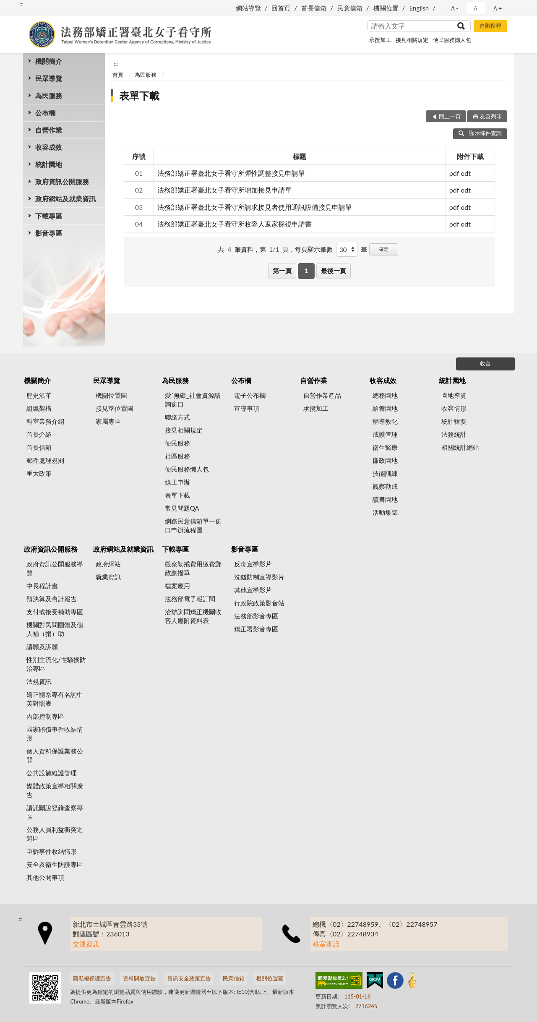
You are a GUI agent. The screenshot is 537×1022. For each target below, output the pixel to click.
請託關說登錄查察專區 (54, 812)
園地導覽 (454, 395)
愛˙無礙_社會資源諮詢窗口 (193, 399)
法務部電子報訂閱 (190, 598)
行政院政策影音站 (259, 603)
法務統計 (454, 434)
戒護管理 (385, 434)
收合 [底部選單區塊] (485, 363)
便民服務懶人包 (452, 39)
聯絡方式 (177, 417)
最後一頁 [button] (333, 270)
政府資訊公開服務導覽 (54, 568)
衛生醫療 (385, 447)
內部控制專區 (45, 716)
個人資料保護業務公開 (54, 755)
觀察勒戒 (385, 486)
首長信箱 (313, 8)
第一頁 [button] (282, 270)
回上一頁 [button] (450, 116)
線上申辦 (177, 482)
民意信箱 (349, 8)
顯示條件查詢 (480, 133)
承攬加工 (380, 39)
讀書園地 (385, 499)
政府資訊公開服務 (62, 181)
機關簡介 (48, 61)
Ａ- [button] (454, 8)
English (419, 8)
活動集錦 (385, 512)
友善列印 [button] (491, 116)
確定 (383, 249)
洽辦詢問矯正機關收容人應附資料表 (193, 616)
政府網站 (108, 564)
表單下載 (139, 95)
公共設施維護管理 (51, 773)
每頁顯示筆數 (314, 249)
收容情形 (454, 408)
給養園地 (385, 408)
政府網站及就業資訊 (65, 199)
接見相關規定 (412, 39)
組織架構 (39, 408)
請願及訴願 (42, 646)
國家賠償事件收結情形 (54, 733)
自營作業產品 (322, 395)
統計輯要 (454, 421)
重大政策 (39, 473)
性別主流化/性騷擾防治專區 (56, 664)
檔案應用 (177, 585)
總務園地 (385, 395)
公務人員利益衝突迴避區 (54, 834)
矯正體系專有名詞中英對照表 (54, 699)
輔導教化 (385, 421)
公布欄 (45, 113)
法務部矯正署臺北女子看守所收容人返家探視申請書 (234, 224)
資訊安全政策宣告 (189, 978)
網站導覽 (248, 8)
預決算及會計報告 (51, 598)
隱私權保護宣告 (92, 978)
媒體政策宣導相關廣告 (54, 790)
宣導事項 (246, 408)
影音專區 (48, 233)
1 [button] (306, 270)
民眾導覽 (48, 78)
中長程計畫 (42, 585)
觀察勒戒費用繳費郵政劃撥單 (193, 568)
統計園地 (48, 164)
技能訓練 (385, 473)
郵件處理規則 (45, 460)
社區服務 (177, 456)
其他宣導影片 (253, 590)
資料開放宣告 (139, 978)
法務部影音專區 (256, 616)
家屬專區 (108, 421)
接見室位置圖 (114, 408)
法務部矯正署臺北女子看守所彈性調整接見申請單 (231, 173)
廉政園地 (385, 460)
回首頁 (280, 8)
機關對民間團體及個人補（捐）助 (54, 629)
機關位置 (386, 8)
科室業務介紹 (45, 421)
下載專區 (48, 216)
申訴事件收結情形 (51, 851)
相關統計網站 (460, 447)
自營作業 (48, 130)
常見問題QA (182, 508)
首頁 (117, 74)
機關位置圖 (111, 395)
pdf (454, 173)
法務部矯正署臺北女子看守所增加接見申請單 (224, 190)
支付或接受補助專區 (54, 611)
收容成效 (48, 147)
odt (466, 173)
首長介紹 (39, 434)
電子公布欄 (250, 395)
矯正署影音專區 (256, 629)
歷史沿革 (39, 395)
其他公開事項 (45, 877)
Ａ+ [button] (497, 8)
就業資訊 (108, 577)
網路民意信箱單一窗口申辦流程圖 (193, 525)
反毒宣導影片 (253, 564)
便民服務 (177, 443)
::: (21, 4)
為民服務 (48, 95)
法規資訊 (39, 681)
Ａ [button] (475, 8)
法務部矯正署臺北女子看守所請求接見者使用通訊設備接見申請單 (254, 207)
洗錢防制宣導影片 (259, 577)
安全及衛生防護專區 (54, 864)
